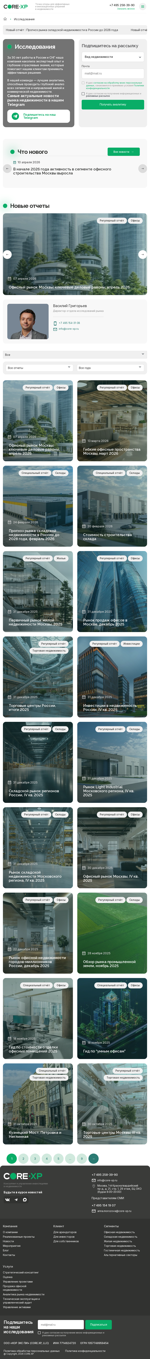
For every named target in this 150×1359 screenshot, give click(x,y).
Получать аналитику (113, 104)
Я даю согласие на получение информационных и (111, 94)
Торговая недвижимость (120, 1245)
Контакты (9, 1254)
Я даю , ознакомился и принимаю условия (113, 85)
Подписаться (98, 1324)
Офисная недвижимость (119, 1231)
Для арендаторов (65, 1231)
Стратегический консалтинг (21, 1271)
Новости (8, 1240)
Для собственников (66, 1240)
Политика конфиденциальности (85, 1350)
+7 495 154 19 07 (104, 1205)
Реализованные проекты (19, 1236)
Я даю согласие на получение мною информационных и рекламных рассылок (71, 1333)
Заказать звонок (126, 8)
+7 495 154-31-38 (69, 322)
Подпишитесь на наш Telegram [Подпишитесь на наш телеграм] (34, 116)
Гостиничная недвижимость (122, 1249)
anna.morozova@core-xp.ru (114, 1210)
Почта (86, 66)
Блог (6, 1249)
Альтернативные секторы (120, 1254)
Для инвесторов (64, 1236)
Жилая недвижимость (118, 1240)
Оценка (7, 1276)
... (70, 1158)
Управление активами (17, 1306)
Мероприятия (11, 1245)
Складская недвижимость (120, 1236)
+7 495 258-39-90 (122, 5)
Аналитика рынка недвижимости (23, 1293)
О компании (10, 1231)
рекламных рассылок (98, 96)
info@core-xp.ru (69, 328)
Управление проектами (18, 1281)
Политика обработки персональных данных (32, 1350)
